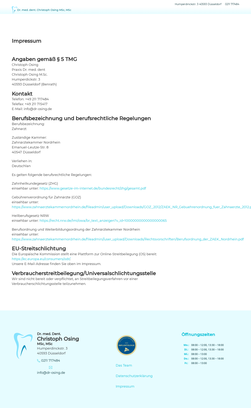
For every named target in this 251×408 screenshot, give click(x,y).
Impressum (125, 386)
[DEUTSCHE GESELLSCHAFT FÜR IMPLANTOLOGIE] (126, 346)
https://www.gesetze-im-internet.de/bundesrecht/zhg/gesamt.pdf (93, 188)
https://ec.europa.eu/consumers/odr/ (41, 259)
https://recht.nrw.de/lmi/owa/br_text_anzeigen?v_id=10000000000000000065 (103, 221)
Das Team (124, 365)
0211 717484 (232, 4)
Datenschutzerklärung (134, 376)
